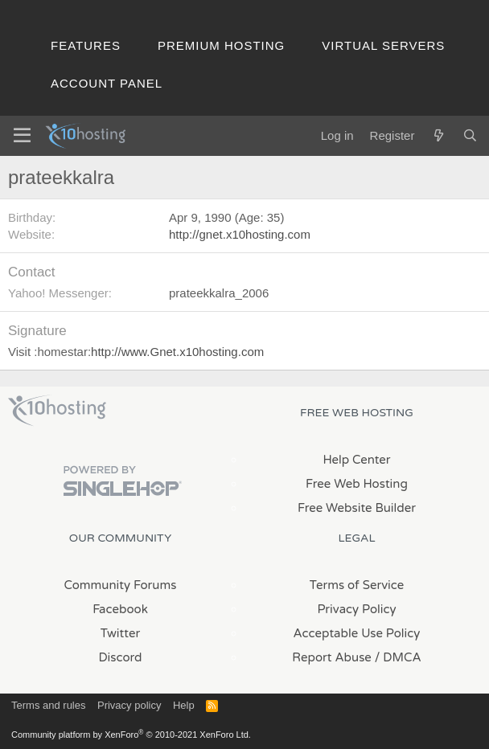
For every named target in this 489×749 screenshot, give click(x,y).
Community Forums (120, 585)
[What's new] (438, 135)
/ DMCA (398, 657)
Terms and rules (48, 705)
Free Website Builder (357, 508)
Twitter (120, 633)
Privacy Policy (356, 609)
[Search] (470, 135)
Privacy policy (129, 705)
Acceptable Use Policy (357, 633)
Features (86, 45)
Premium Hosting (221, 45)
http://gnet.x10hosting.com (239, 234)
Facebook (120, 609)
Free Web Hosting (357, 484)
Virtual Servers (383, 45)
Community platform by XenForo (131, 734)
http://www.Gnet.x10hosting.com (177, 351)
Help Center (356, 459)
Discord (120, 657)
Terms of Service (357, 585)
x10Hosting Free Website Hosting (57, 411)
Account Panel (106, 83)
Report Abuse (332, 657)
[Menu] (22, 136)
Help (184, 705)
